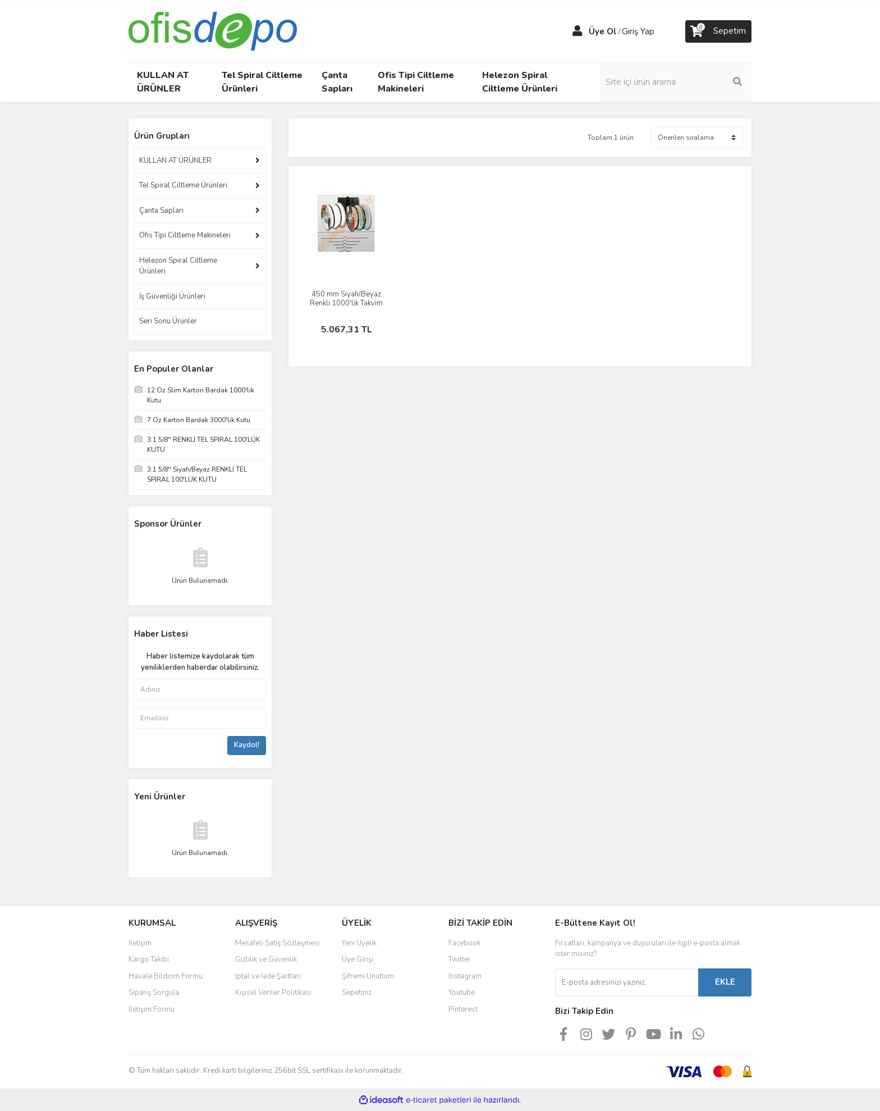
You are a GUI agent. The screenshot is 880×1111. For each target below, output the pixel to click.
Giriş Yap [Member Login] (638, 31)
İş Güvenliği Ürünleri (172, 296)
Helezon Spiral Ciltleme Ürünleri (178, 266)
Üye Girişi (357, 959)
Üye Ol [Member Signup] (603, 31)
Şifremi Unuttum (368, 976)
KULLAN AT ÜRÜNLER (175, 161)
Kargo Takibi (149, 959)
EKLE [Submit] (725, 981)
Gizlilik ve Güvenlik (266, 959)
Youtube (461, 992)
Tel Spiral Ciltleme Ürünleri (183, 185)
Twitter (459, 959)
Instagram (465, 976)
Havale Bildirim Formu (166, 976)
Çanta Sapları (161, 210)
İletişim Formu (152, 1009)
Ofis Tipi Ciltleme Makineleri (185, 235)
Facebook (464, 943)
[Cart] (718, 31)
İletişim (140, 943)
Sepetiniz (357, 992)
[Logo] (213, 30)
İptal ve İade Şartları (268, 976)
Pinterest (463, 1009)
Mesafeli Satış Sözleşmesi (277, 943)
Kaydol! (246, 745)
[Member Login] (577, 31)
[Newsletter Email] (626, 982)
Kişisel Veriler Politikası (273, 992)
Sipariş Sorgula (154, 992)
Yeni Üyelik (359, 943)
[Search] (675, 82)
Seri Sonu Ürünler (168, 321)
